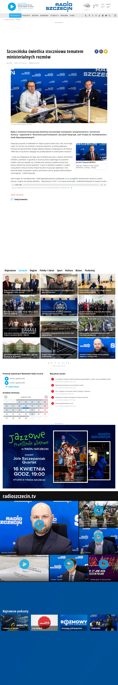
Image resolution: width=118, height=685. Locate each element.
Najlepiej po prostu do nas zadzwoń (86, 15)
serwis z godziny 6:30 (14, 379)
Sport (59, 270)
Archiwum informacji (11, 392)
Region (18, 19)
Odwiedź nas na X (92, 15)
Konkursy (44, 16)
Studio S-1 (54, 16)
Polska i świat (47, 270)
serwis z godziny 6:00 (14, 383)
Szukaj (109, 15)
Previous (2, 619)
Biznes (79, 270)
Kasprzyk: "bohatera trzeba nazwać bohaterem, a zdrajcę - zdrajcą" (87, 166)
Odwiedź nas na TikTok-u (99, 15)
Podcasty (26, 16)
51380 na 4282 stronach (58, 366)
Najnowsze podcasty (15, 611)
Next (116, 619)
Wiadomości (15, 16)
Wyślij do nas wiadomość (106, 15)
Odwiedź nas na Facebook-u (89, 15)
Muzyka (35, 16)
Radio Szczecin (8, 19)
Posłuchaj (90, 270)
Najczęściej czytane (57, 373)
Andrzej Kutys (34, 63)
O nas (72, 16)
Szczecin (23, 270)
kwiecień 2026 (26, 397)
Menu (115, 15)
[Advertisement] (59, 218)
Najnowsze (10, 270)
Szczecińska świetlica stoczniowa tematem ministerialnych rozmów (45, 54)
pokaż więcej (12, 386)
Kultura (69, 270)
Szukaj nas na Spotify (102, 15)
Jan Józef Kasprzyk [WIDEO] (85, 162)
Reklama (64, 16)
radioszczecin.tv (19, 496)
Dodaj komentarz (19, 199)
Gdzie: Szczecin (17, 195)
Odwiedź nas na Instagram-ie (96, 15)
